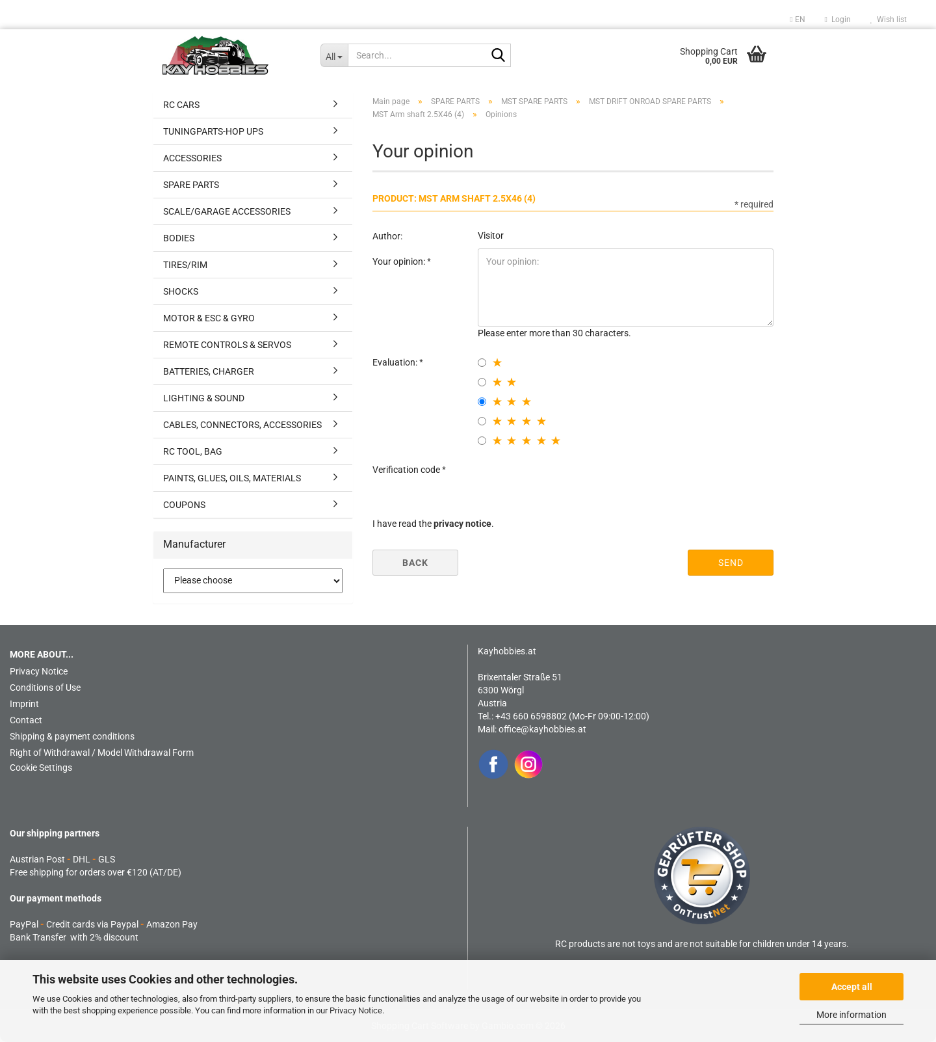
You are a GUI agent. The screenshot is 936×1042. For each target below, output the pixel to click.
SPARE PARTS (191, 185)
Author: (387, 236)
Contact (26, 720)
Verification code (407, 469)
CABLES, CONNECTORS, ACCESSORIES (242, 425)
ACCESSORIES (192, 158)
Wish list (888, 19)
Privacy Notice (356, 1010)
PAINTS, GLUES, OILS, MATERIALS (232, 478)
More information (851, 1014)
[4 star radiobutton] (482, 421)
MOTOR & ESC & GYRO (209, 318)
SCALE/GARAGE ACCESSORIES (227, 211)
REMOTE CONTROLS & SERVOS (227, 345)
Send (731, 562)
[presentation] (576, 482)
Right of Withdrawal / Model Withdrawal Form (102, 752)
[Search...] (334, 55)
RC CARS (181, 105)
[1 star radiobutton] (482, 362)
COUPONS (184, 505)
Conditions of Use (45, 687)
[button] (797, 19)
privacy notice (462, 523)
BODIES (178, 238)
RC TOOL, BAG (192, 451)
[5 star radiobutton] (482, 440)
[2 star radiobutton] (482, 382)
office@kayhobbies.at (542, 729)
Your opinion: (399, 261)
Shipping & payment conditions (72, 736)
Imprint (24, 704)
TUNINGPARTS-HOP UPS (213, 131)
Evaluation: (395, 362)
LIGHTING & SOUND (203, 398)
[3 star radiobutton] (482, 401)
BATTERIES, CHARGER (208, 371)
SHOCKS (180, 291)
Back (415, 562)
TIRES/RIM (185, 265)
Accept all (851, 987)
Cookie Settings (41, 767)
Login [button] (838, 19)
